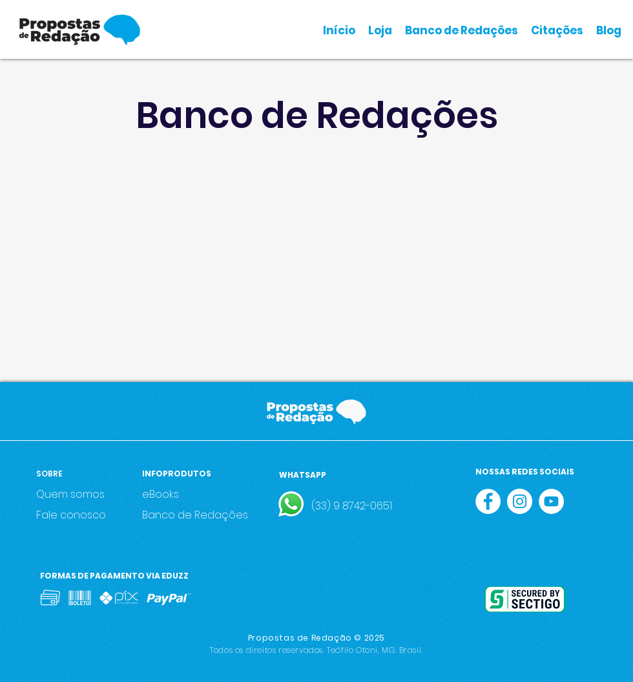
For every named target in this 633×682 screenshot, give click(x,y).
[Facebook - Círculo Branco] (488, 501)
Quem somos (70, 494)
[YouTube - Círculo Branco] (551, 501)
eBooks (160, 494)
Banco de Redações (195, 514)
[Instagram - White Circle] (519, 501)
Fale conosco (71, 514)
